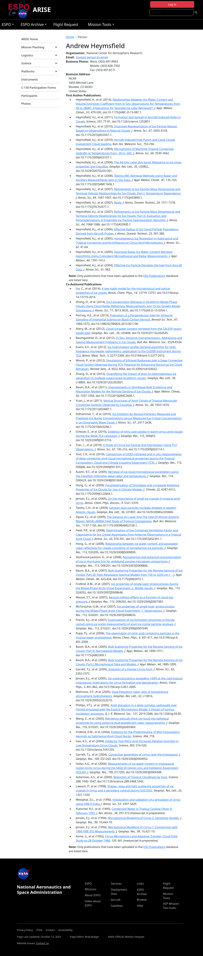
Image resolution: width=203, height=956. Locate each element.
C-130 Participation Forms (38, 88)
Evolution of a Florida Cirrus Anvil (130, 669)
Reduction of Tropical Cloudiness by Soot (140, 777)
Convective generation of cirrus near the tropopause (143, 754)
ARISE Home (29, 39)
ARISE (42, 9)
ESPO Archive (33, 25)
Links (140, 883)
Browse (142, 900)
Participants (29, 96)
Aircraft (116, 900)
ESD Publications (154, 276)
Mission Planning (39, 48)
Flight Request (65, 24)
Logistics (39, 56)
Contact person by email (92, 57)
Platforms (39, 72)
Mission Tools (100, 25)
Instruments (29, 79)
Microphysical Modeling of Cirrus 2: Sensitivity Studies (143, 818)
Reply (117, 202)
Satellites (117, 906)
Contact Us (42, 943)
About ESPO (92, 895)
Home (70, 37)
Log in (172, 4)
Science (39, 64)
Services (116, 883)
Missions (90, 889)
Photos (26, 104)
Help (140, 906)
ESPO (7, 25)
